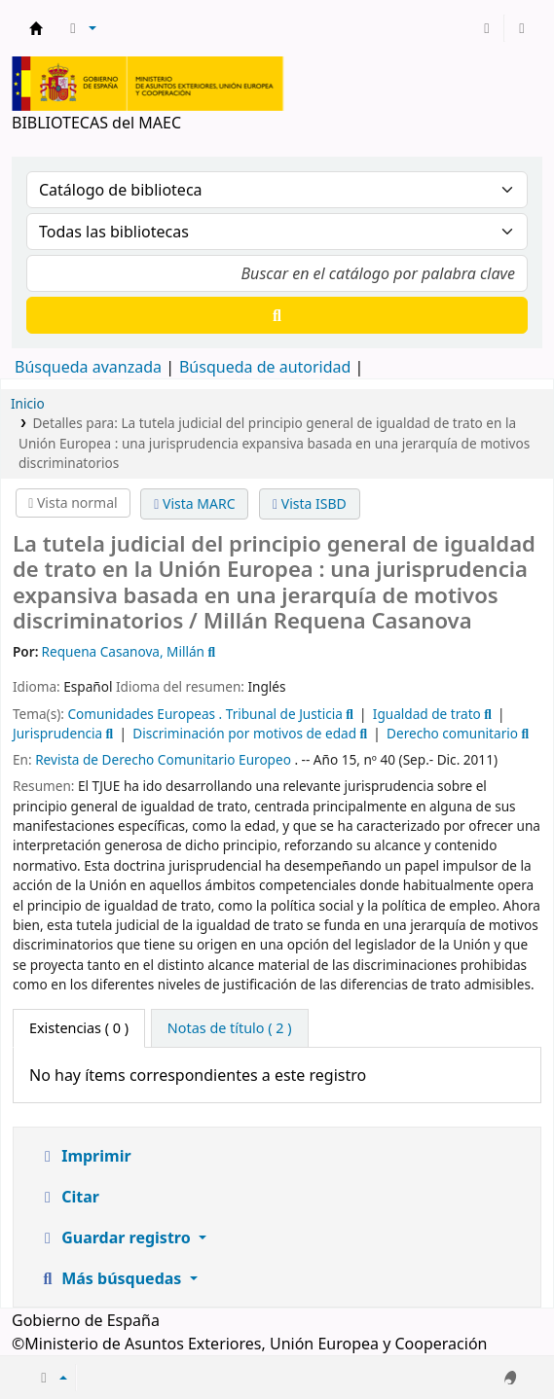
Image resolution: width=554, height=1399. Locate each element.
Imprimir (84, 1155)
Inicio (28, 403)
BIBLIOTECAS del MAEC (36, 28)
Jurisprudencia (57, 733)
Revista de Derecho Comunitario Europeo (163, 759)
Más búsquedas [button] (112, 1278)
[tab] (230, 1028)
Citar (68, 1196)
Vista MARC (194, 503)
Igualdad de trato (427, 713)
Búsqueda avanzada (88, 366)
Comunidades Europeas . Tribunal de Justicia (204, 713)
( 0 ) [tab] (79, 1028)
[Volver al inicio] (499, 1339)
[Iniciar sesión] (486, 28)
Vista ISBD (310, 503)
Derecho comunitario (452, 733)
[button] (80, 28)
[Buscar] (277, 315)
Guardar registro (116, 1237)
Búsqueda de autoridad (265, 366)
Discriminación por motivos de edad (244, 733)
